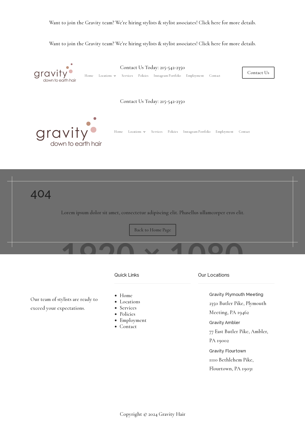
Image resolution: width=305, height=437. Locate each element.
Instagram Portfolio (167, 76)
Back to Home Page (152, 230)
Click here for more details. (227, 23)
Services (127, 76)
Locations (105, 76)
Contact (214, 76)
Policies (143, 76)
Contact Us (258, 73)
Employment (195, 76)
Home (89, 76)
